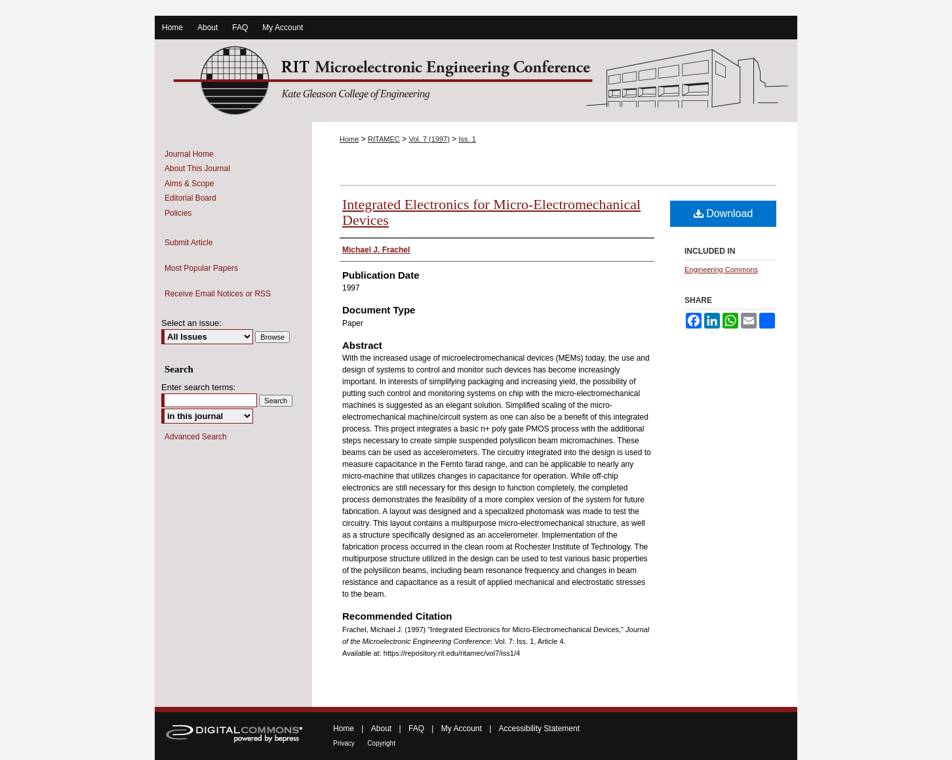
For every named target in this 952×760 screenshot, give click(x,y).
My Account (461, 728)
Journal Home (189, 154)
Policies (178, 213)
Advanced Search (196, 436)
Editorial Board (190, 198)
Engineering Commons (721, 269)
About (381, 728)
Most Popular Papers (201, 268)
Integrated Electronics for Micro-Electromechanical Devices (491, 212)
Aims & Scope (189, 183)
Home (349, 139)
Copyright (381, 743)
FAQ (416, 728)
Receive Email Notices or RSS (218, 293)
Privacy (344, 743)
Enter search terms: (198, 387)
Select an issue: (191, 323)
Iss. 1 (467, 139)
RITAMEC (384, 139)
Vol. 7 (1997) (428, 139)
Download (723, 213)
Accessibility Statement (539, 728)
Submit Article (188, 242)
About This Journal (197, 168)
